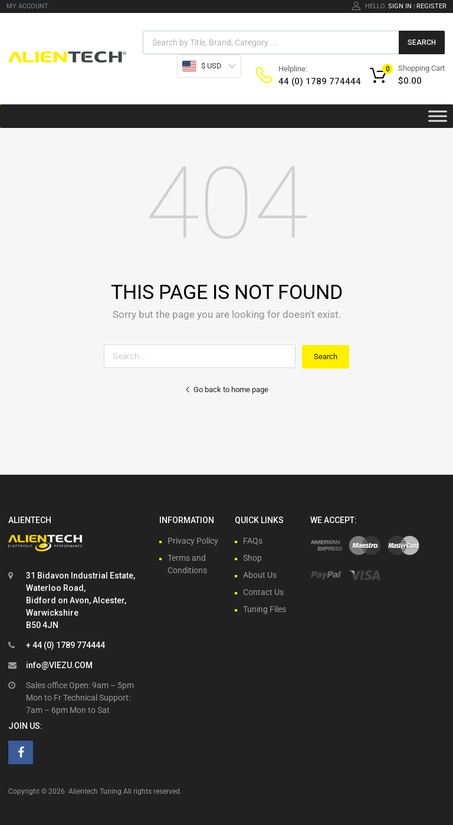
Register (431, 6)
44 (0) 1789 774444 (307, 81)
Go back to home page (226, 389)
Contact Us (263, 592)
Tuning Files (264, 609)
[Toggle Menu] (437, 116)
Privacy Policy (193, 540)
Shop (252, 558)
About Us (260, 575)
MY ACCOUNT (27, 6)
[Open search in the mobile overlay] (294, 42)
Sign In (400, 6)
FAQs (252, 540)
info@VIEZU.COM (59, 665)
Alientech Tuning (95, 791)
